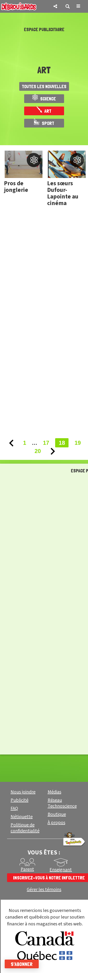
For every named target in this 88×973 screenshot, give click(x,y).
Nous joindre (23, 792)
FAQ (14, 808)
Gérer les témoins (44, 890)
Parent (27, 869)
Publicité (19, 800)
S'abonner (22, 964)
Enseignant (61, 869)
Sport (44, 123)
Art (44, 111)
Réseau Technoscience (62, 803)
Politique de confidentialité (25, 828)
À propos (56, 822)
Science (44, 99)
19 (78, 443)
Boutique (57, 814)
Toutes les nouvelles (44, 86)
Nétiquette (22, 816)
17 (46, 443)
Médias (54, 792)
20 (37, 451)
